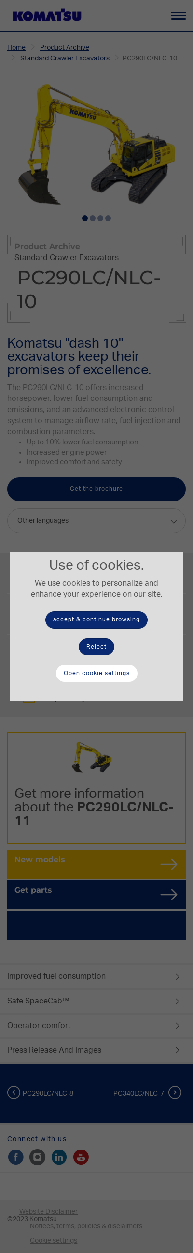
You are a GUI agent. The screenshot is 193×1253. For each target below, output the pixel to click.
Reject (96, 646)
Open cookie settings (97, 673)
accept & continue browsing (96, 619)
